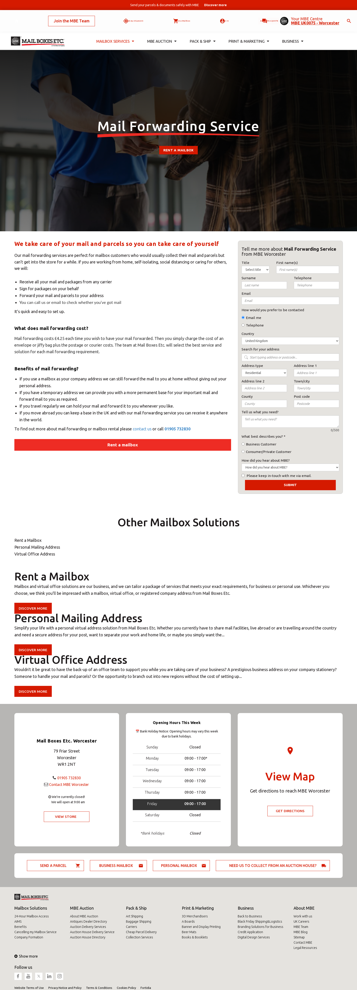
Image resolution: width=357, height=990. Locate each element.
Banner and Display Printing (201, 927)
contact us (142, 429)
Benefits (20, 927)
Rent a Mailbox (178, 150)
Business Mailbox (116, 866)
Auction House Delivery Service (92, 932)
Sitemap (299, 937)
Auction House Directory (87, 937)
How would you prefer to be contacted (273, 310)
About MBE (304, 908)
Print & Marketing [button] (249, 34)
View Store (65, 817)
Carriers (131, 927)
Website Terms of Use (29, 987)
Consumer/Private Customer (268, 452)
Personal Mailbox (179, 866)
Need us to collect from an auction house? (272, 866)
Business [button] (292, 34)
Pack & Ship (136, 908)
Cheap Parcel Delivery (141, 932)
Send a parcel (53, 866)
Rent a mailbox (122, 444)
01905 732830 (177, 429)
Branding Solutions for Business (260, 927)
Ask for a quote (254, 17)
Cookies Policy (126, 987)
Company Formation (28, 937)
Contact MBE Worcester (69, 784)
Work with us (303, 916)
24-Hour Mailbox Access (31, 916)
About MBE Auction (84, 916)
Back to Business (250, 916)
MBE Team (301, 927)
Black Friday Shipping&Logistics (260, 921)
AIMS (17, 921)
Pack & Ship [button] (202, 34)
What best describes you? (262, 436)
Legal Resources (305, 948)
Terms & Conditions (99, 987)
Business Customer (261, 444)
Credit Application (250, 932)
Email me (253, 318)
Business (246, 908)
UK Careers (301, 921)
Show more (26, 956)
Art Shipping (134, 916)
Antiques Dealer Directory (88, 921)
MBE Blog (300, 932)
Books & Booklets (195, 937)
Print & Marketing (198, 908)
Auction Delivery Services (88, 927)
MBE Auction (82, 908)
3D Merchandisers (195, 916)
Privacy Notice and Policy (64, 987)
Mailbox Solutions (30, 908)
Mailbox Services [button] (115, 34)
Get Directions (290, 811)
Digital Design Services (254, 937)
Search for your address (260, 349)
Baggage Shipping (138, 921)
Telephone (255, 325)
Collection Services (139, 937)
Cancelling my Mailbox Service (35, 932)
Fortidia (146, 987)
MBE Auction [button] (162, 34)
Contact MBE (303, 942)
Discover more (33, 608)
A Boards (188, 921)
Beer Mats (189, 932)
